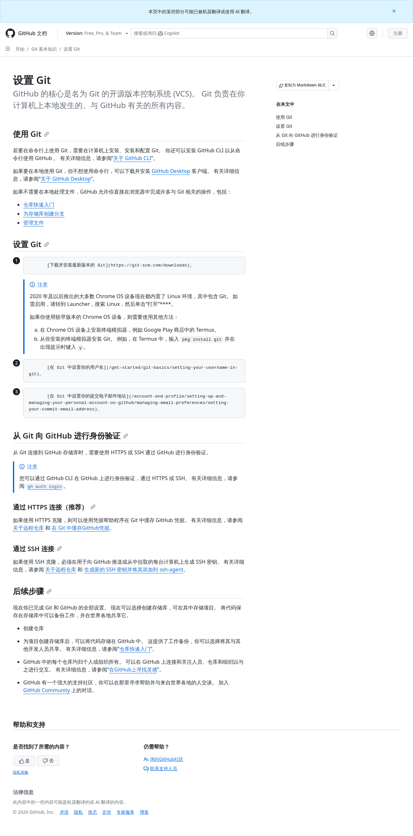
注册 (397, 33)
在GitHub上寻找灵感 (133, 669)
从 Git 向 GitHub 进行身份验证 (70, 435)
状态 (92, 812)
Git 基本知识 (44, 49)
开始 (20, 49)
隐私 (78, 812)
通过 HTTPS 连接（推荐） (54, 507)
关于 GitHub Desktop (66, 178)
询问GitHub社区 (163, 759)
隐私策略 (20, 772)
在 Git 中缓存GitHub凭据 (80, 527)
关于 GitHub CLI (132, 158)
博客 (144, 812)
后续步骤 (32, 591)
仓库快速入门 (38, 204)
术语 (64, 812)
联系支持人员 (160, 768)
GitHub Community (46, 690)
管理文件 (33, 222)
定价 (106, 812)
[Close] (394, 10)
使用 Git (31, 133)
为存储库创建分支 (44, 213)
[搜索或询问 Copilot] (234, 33)
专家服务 (125, 812)
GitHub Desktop (171, 171)
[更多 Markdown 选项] (333, 85)
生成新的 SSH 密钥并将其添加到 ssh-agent (134, 569)
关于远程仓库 (28, 527)
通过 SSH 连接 (37, 548)
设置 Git (72, 49)
